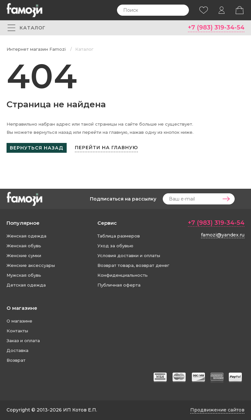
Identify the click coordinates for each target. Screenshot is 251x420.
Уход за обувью (115, 245)
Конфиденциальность (122, 275)
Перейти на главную (106, 147)
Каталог (84, 49)
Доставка (17, 350)
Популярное (23, 223)
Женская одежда (26, 235)
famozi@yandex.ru (222, 235)
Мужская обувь (24, 275)
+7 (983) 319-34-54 (216, 27)
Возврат (16, 360)
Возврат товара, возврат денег (133, 265)
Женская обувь (24, 245)
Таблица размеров (118, 235)
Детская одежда (26, 285)
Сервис (107, 223)
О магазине (22, 308)
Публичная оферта (119, 285)
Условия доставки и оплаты (128, 255)
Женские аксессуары (31, 265)
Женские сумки (24, 255)
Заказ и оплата (23, 340)
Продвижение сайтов (217, 410)
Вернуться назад (36, 148)
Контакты (17, 330)
